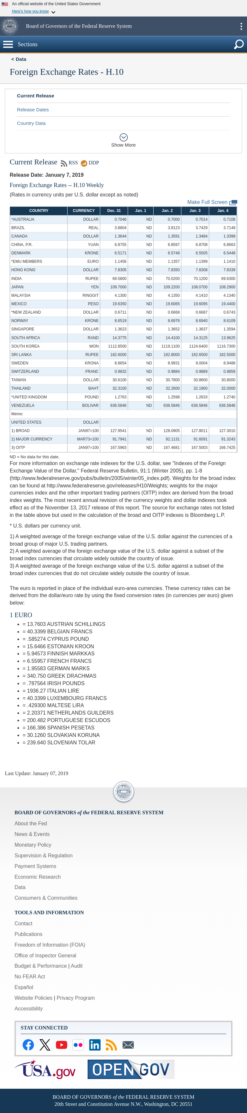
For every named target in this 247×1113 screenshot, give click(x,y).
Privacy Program (76, 998)
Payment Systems (35, 866)
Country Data (31, 123)
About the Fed (31, 823)
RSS (69, 162)
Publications (28, 934)
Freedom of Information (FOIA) (50, 945)
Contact (23, 923)
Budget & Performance (41, 966)
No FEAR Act (30, 976)
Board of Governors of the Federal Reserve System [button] (79, 26)
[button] (12, 26)
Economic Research (38, 877)
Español (24, 987)
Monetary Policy (33, 845)
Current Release (35, 95)
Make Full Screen (213, 202)
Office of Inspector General (45, 955)
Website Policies (33, 998)
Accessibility (29, 1008)
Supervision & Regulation (44, 855)
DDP (90, 162)
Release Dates (33, 109)
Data (21, 59)
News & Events (32, 834)
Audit (76, 966)
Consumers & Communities (46, 898)
